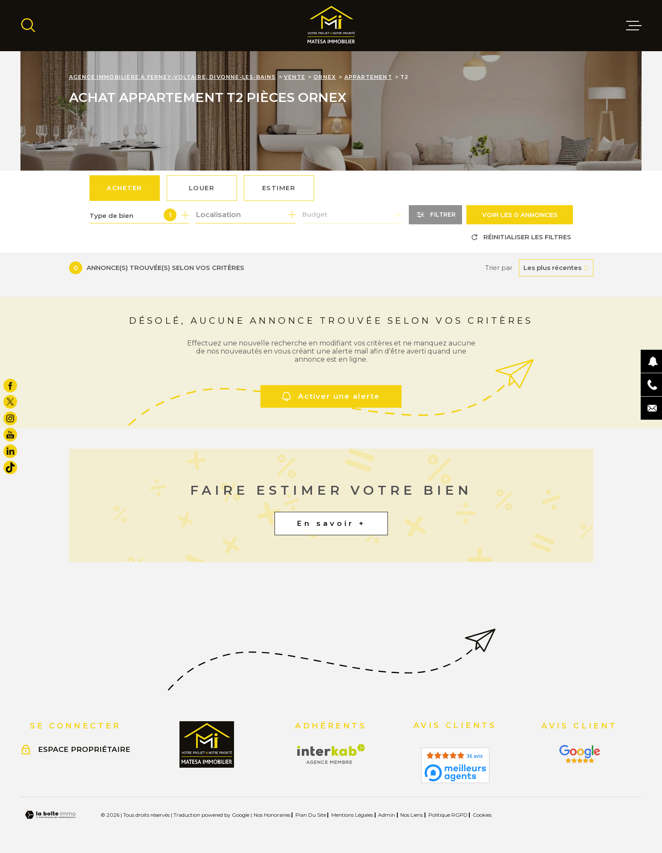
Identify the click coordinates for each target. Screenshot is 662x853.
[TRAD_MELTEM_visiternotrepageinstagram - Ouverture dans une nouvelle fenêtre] (10, 418)
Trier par (498, 268)
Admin (386, 815)
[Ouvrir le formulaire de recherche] (435, 214)
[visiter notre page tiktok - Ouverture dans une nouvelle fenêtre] (10, 467)
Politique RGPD (448, 815)
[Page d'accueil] (331, 25)
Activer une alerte (331, 396)
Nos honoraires (272, 815)
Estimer (279, 188)
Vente (294, 77)
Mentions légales (352, 815)
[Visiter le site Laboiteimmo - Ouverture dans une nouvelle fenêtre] (50, 815)
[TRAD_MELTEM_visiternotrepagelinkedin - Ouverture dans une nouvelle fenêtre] (10, 451)
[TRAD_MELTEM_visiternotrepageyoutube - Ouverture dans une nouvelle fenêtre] (10, 434)
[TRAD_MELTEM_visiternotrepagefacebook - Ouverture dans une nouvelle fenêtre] (10, 385)
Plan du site (310, 815)
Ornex (324, 77)
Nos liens (411, 815)
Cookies (482, 815)
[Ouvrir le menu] (634, 25)
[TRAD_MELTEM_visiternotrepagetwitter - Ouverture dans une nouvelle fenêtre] (10, 402)
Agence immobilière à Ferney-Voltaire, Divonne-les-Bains (172, 77)
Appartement (368, 77)
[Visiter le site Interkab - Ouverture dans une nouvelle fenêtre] (331, 754)
